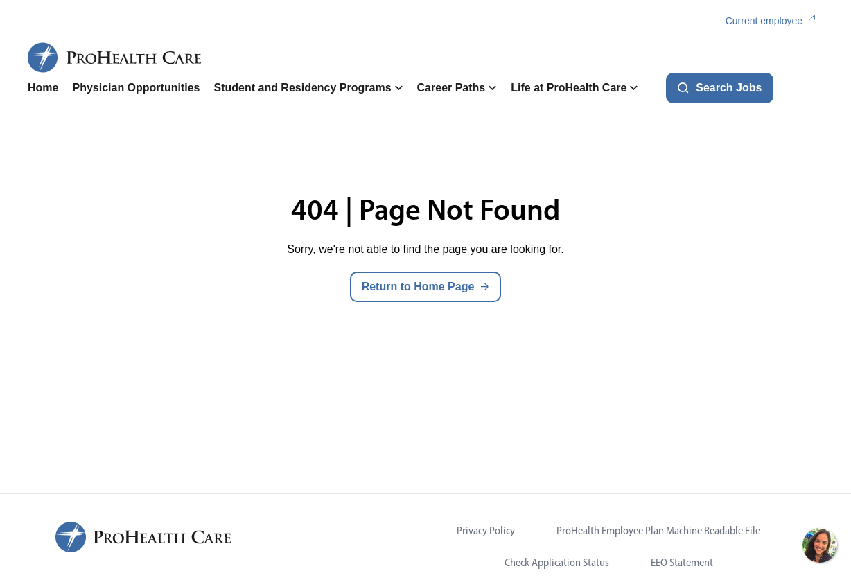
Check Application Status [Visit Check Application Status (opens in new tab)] (557, 562)
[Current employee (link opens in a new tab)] (774, 21)
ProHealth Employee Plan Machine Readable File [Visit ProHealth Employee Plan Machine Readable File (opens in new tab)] (658, 530)
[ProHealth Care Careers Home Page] (115, 57)
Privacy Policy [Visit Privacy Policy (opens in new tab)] (486, 530)
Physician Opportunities (136, 88)
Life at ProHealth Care (574, 88)
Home (43, 88)
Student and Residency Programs (308, 88)
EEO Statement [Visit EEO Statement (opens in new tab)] (682, 562)
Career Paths (457, 88)
